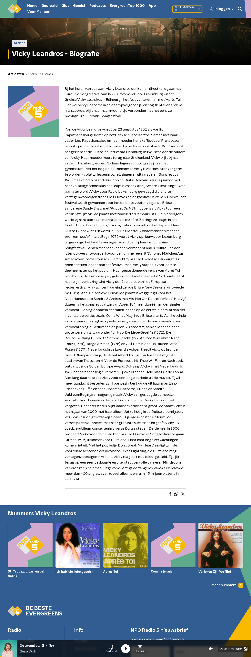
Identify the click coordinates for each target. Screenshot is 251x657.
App (152, 6)
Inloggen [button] (222, 9)
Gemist (79, 6)
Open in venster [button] (233, 649)
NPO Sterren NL (188, 9)
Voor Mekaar (38, 12)
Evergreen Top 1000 (127, 6)
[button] (111, 648)
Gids (65, 6)
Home (32, 6)
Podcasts (97, 6)
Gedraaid (49, 6)
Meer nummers (227, 585)
